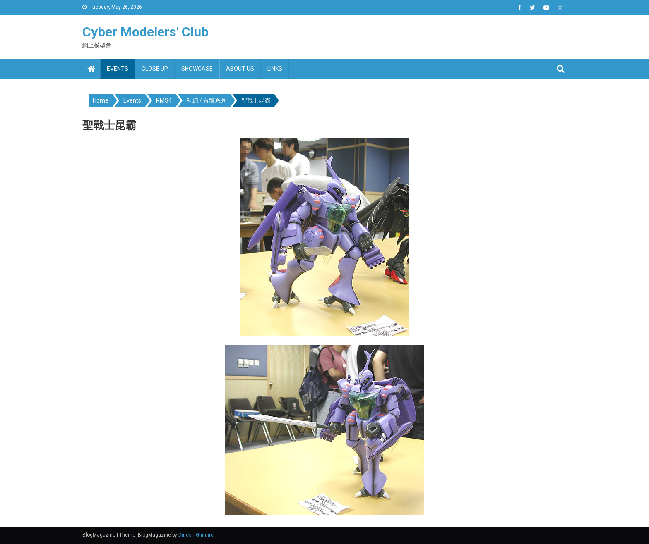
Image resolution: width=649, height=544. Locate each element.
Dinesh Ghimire (196, 535)
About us (240, 68)
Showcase (197, 68)
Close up (155, 68)
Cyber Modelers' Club (145, 32)
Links (274, 68)
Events (117, 68)
